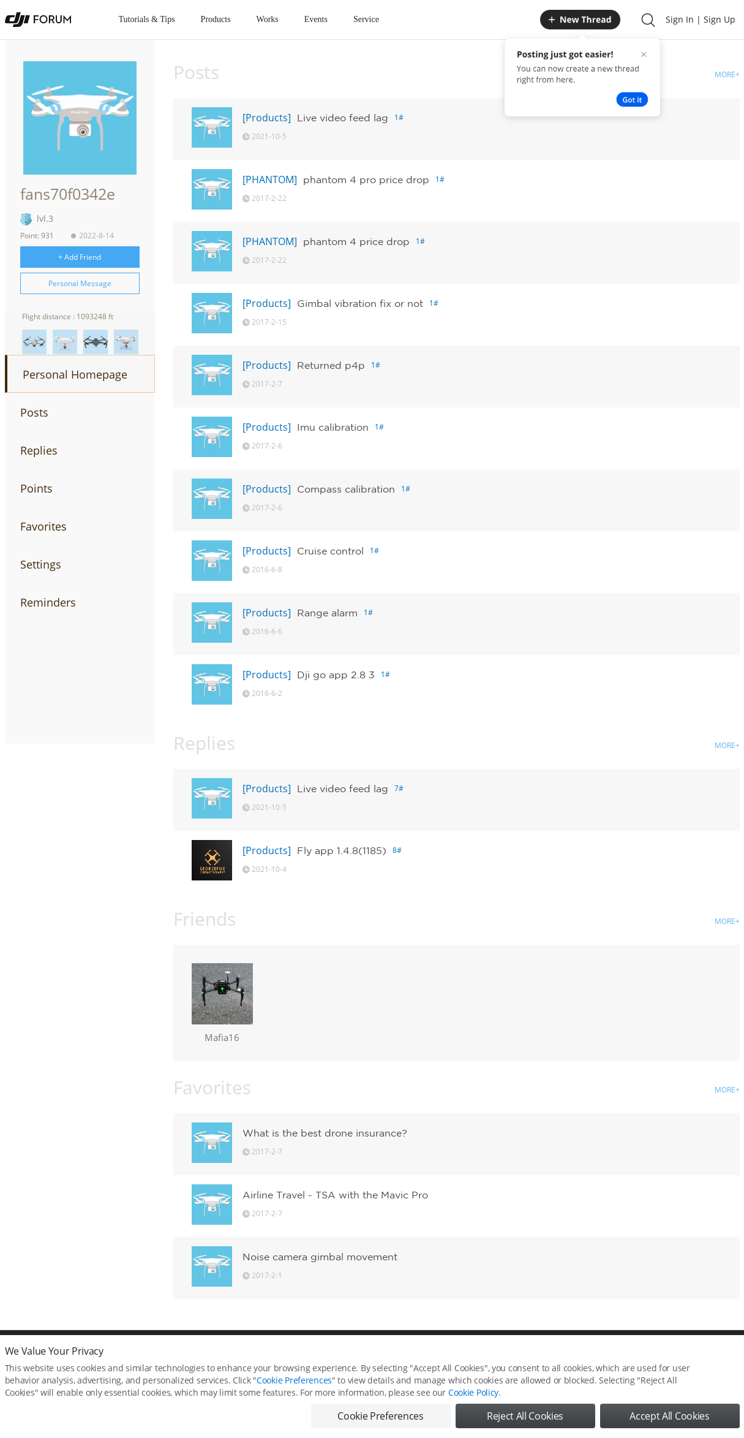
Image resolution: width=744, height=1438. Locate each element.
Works (268, 19)
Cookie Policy (473, 1392)
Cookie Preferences (294, 1380)
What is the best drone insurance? (324, 1132)
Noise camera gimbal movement (319, 1256)
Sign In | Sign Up (700, 19)
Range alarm (327, 612)
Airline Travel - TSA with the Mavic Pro (335, 1194)
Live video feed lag (342, 117)
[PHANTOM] (269, 179)
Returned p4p (331, 365)
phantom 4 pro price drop (366, 179)
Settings (40, 564)
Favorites (43, 526)
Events (316, 19)
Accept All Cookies (669, 1416)
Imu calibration (333, 427)
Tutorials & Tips (147, 19)
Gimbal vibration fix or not (360, 303)
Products (216, 19)
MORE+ (727, 74)
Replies (39, 450)
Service (366, 19)
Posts (34, 412)
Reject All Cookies (525, 1416)
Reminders (48, 602)
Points (36, 488)
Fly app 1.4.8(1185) (341, 850)
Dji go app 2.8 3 (336, 674)
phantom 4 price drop (356, 241)
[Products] (266, 117)
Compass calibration (346, 488)
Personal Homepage (75, 374)
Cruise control (330, 550)
